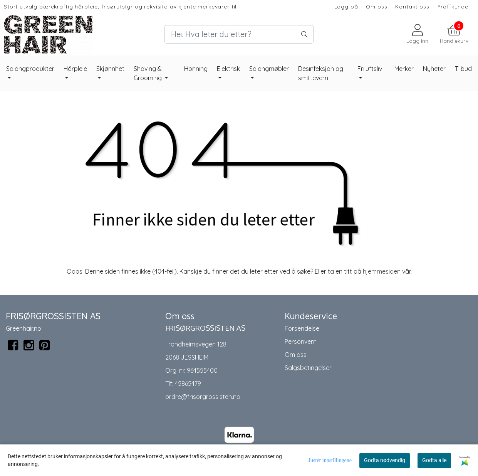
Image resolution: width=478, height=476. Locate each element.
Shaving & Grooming (148, 73)
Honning (196, 68)
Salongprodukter (30, 68)
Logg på (346, 6)
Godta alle (434, 460)
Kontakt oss (412, 6)
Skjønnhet (110, 68)
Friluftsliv (369, 68)
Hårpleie (75, 68)
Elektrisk (228, 68)
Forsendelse (302, 328)
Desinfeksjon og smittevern (320, 73)
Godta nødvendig (384, 460)
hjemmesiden (382, 271)
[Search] (239, 34)
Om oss (376, 6)
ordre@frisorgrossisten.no (202, 396)
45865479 (188, 383)
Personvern (301, 341)
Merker (404, 68)
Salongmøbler (269, 68)
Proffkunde (453, 6)
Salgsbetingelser (308, 368)
